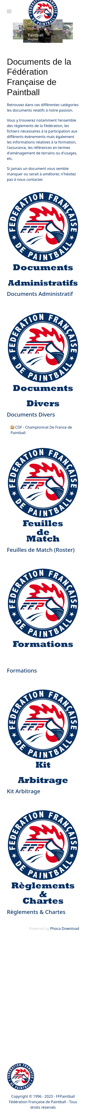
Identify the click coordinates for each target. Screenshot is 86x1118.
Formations (22, 670)
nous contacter (29, 179)
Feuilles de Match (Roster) (41, 549)
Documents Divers (31, 414)
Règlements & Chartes (36, 912)
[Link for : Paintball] (43, 31)
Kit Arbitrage (23, 791)
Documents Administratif (40, 293)
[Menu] (9, 11)
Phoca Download (64, 928)
